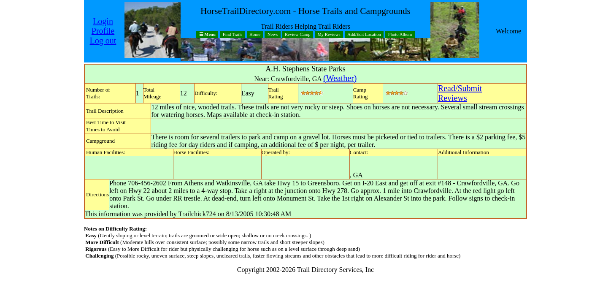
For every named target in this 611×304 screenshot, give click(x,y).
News (273, 35)
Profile (103, 30)
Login (103, 21)
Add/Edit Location (364, 35)
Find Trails (233, 35)
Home (254, 35)
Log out (103, 40)
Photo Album (400, 35)
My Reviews (328, 35)
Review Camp (298, 35)
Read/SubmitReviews (460, 93)
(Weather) (340, 78)
